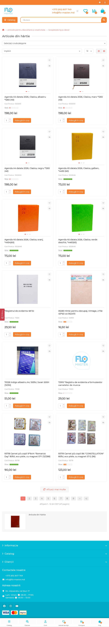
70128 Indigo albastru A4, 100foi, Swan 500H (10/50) (26, 383)
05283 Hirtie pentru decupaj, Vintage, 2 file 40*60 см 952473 (80, 312)
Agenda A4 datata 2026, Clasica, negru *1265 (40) (27, 169)
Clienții (54, 561)
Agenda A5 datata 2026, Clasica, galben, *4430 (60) (78, 169)
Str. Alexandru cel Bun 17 (17, 591)
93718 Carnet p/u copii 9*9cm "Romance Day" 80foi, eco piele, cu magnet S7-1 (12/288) (27, 455)
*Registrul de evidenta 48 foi (19, 311)
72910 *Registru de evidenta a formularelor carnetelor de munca (80, 383)
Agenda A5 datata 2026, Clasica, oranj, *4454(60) (23, 241)
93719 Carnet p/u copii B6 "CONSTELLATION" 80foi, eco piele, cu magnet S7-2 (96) (81, 455)
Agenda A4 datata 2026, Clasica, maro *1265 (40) (80, 98)
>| (86, 498)
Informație (54, 545)
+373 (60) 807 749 (14, 575)
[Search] (63, 20)
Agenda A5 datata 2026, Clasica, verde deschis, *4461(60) (77, 241)
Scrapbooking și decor (59, 30)
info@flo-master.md (15, 579)
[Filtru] (2, 315)
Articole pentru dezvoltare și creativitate (26, 30)
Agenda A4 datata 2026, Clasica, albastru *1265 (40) (25, 98)
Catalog (54, 553)
